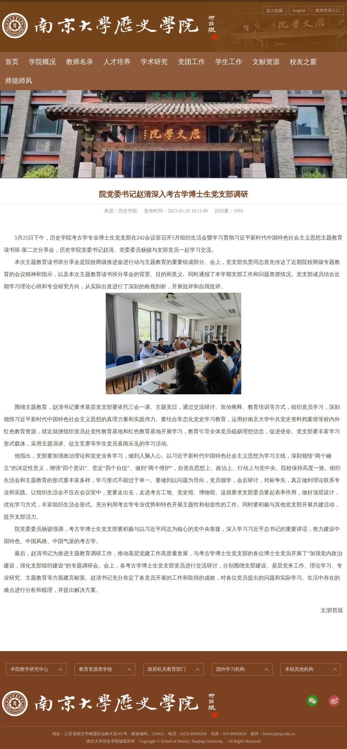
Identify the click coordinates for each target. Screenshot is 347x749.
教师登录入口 (327, 10)
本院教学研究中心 (29, 669)
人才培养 (116, 61)
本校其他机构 (299, 669)
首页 (12, 61)
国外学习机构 (230, 669)
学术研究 (154, 61)
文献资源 (266, 61)
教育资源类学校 (95, 669)
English (299, 10)
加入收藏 (274, 10)
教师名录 (79, 61)
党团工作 (191, 61)
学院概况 (42, 61)
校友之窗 (303, 61)
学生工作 (228, 61)
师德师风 (18, 80)
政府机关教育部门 (167, 669)
